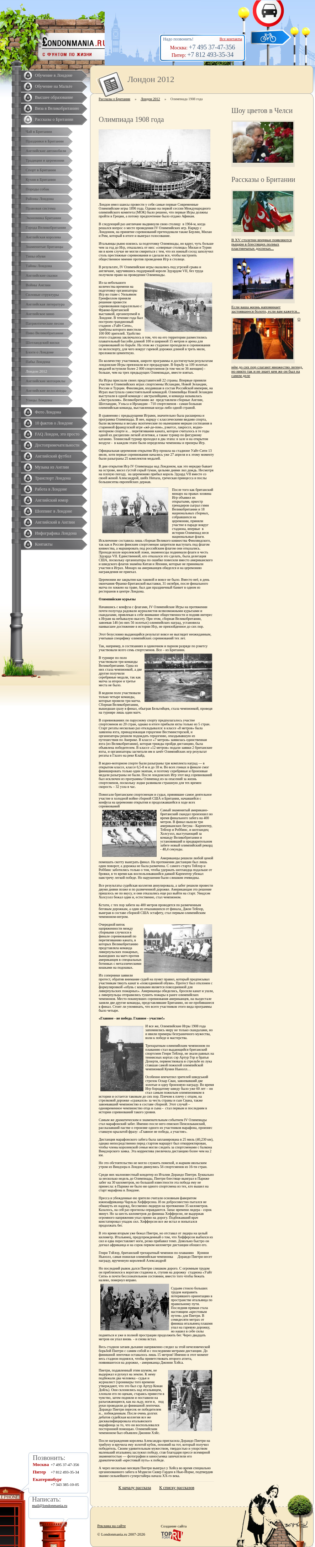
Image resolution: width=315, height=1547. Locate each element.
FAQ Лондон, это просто (57, 434)
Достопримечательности (57, 445)
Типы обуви (36, 256)
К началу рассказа (135, 1487)
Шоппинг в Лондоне (53, 511)
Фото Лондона (48, 412)
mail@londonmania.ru (49, 1505)
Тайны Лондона (39, 266)
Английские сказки (41, 275)
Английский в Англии (55, 522)
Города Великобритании (46, 227)
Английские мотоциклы (45, 381)
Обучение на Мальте (53, 86)
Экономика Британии (43, 218)
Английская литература (45, 304)
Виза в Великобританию (57, 108)
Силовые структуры (42, 294)
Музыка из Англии (52, 467)
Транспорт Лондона (53, 478)
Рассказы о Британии (54, 119)
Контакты (44, 544)
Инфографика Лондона (56, 533)
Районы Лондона (40, 198)
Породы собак (37, 189)
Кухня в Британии (41, 179)
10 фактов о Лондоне (54, 423)
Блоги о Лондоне (40, 352)
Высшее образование (54, 97)
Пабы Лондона (38, 361)
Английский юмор (51, 500)
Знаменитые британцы (44, 246)
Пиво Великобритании (44, 333)
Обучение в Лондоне (54, 75)
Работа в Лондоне (51, 489)
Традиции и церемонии (45, 160)
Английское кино (40, 314)
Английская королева (43, 237)
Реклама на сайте (111, 1526)
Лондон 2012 (36, 371)
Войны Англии (38, 285)
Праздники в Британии (45, 141)
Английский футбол (53, 456)
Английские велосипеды (46, 390)
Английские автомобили (46, 150)
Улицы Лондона (39, 400)
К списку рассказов (176, 1487)
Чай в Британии (39, 131)
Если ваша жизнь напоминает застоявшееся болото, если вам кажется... (265, 309)
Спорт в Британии (41, 170)
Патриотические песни (45, 323)
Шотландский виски (42, 342)
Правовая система (41, 208)
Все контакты (231, 39)
